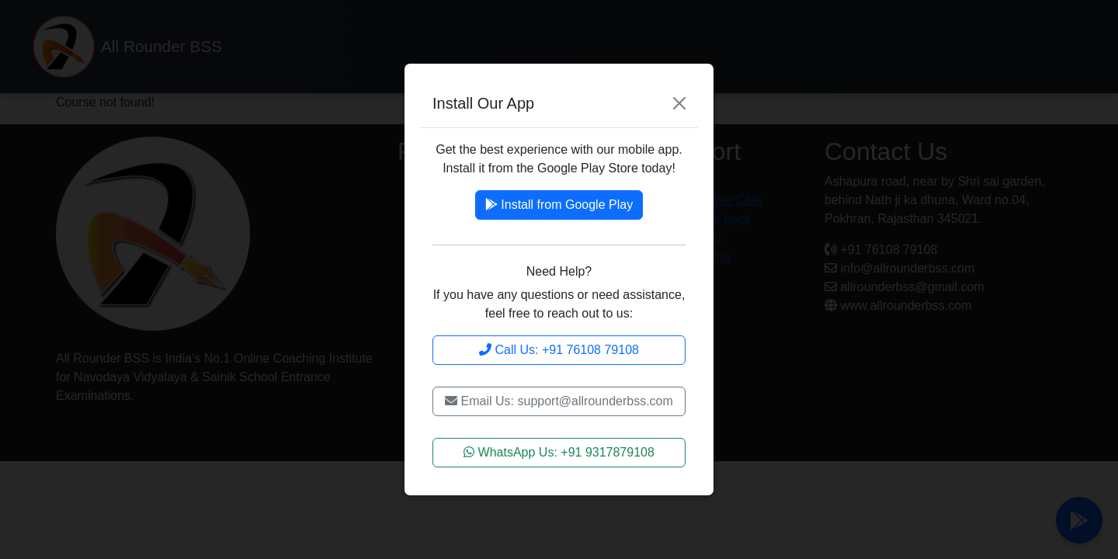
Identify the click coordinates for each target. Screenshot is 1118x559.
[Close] (679, 103)
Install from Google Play (559, 204)
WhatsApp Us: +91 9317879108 (559, 452)
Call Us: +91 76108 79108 (559, 349)
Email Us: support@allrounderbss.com (559, 401)
